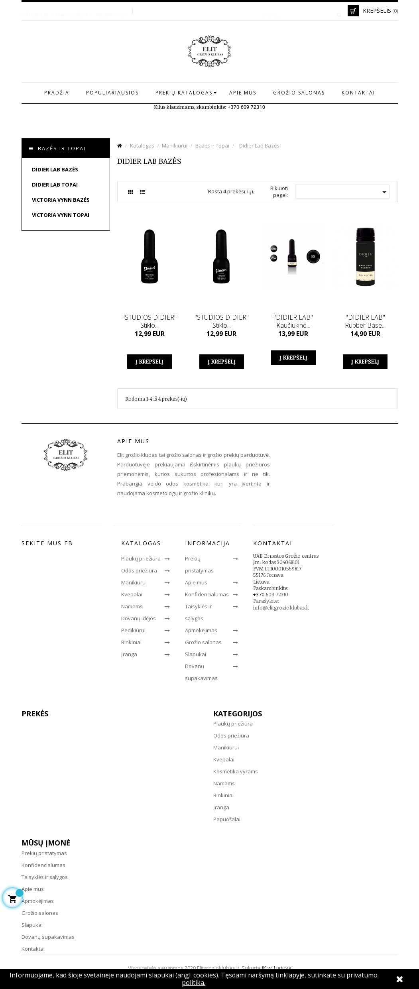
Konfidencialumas (207, 594)
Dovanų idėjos (138, 618)
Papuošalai (226, 819)
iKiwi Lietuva (276, 967)
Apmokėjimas (201, 630)
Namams (132, 606)
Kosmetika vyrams (235, 771)
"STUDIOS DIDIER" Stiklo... (149, 321)
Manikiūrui (134, 582)
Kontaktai (33, 948)
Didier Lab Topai (55, 184)
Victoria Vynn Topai (60, 214)
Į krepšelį (149, 361)
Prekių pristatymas (44, 853)
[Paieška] (299, 10)
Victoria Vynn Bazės (61, 199)
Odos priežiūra (139, 570)
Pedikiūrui (133, 630)
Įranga (129, 654)
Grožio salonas (203, 642)
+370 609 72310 (246, 107)
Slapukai (195, 654)
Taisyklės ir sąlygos (45, 877)
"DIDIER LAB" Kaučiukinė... (293, 321)
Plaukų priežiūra (141, 558)
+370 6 (260, 594)
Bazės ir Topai (62, 148)
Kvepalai (131, 594)
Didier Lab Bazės (55, 169)
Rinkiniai (131, 642)
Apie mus (196, 582)
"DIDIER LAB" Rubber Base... (365, 321)
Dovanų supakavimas (48, 936)
